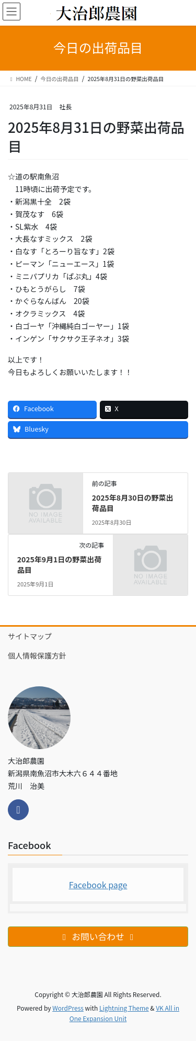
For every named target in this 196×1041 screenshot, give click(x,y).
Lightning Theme (124, 1007)
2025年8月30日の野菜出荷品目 (133, 502)
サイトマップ (30, 636)
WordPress (68, 1007)
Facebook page (98, 884)
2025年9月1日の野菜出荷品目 (59, 564)
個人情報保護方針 (37, 655)
